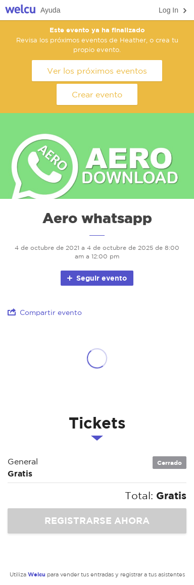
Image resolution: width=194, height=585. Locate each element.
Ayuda (50, 10)
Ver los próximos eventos (97, 70)
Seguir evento (96, 278)
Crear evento (97, 94)
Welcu (20, 10)
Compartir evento (45, 312)
